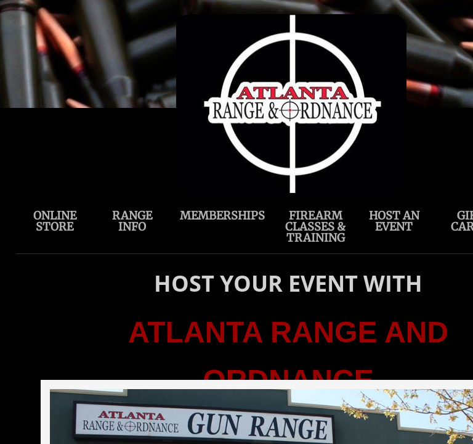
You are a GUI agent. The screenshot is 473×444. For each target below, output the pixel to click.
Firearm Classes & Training (315, 226)
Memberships (222, 215)
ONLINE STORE (54, 221)
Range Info (132, 221)
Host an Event (394, 221)
